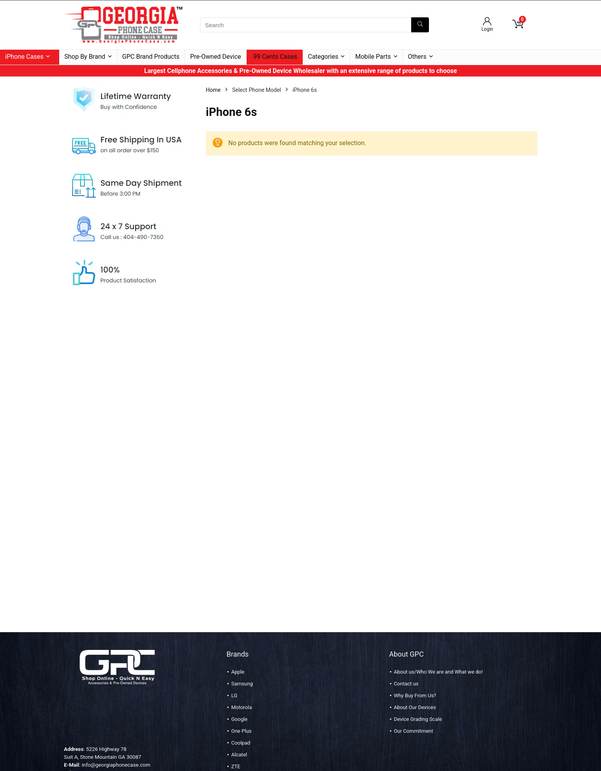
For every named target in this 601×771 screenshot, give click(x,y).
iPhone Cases (24, 56)
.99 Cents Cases (274, 56)
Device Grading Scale (418, 719)
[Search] (420, 24)
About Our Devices (415, 707)
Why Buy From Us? (415, 695)
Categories (323, 56)
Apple (237, 672)
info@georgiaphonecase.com (116, 765)
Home (213, 90)
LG (234, 695)
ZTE (235, 766)
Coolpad (240, 743)
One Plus (241, 731)
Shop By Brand (84, 56)
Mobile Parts (373, 56)
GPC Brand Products (151, 56)
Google (239, 719)
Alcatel (239, 755)
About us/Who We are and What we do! (438, 672)
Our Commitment (413, 731)
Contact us (406, 684)
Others (417, 56)
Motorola (241, 707)
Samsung (242, 684)
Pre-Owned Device (215, 56)
